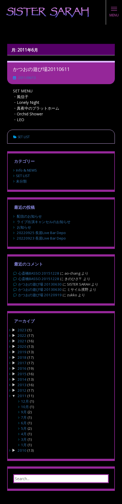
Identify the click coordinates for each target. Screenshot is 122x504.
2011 (22, 395)
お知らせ (24, 227)
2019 (22, 351)
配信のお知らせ (29, 216)
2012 (22, 390)
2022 (22, 335)
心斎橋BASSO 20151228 (38, 273)
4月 (24, 433)
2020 (22, 346)
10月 (25, 406)
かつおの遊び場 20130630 (40, 284)
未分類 (21, 181)
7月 (24, 417)
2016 (22, 368)
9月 (24, 411)
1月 (24, 444)
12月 (25, 401)
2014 (22, 379)
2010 (22, 450)
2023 (22, 330)
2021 (22, 340)
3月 (24, 439)
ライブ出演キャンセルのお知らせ (44, 221)
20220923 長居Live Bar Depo (41, 238)
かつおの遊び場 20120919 (40, 294)
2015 (22, 373)
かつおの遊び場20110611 (41, 69)
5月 (24, 428)
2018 (22, 357)
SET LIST (24, 137)
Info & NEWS (26, 170)
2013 (22, 384)
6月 (24, 422)
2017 (22, 362)
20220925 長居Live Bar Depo (41, 232)
